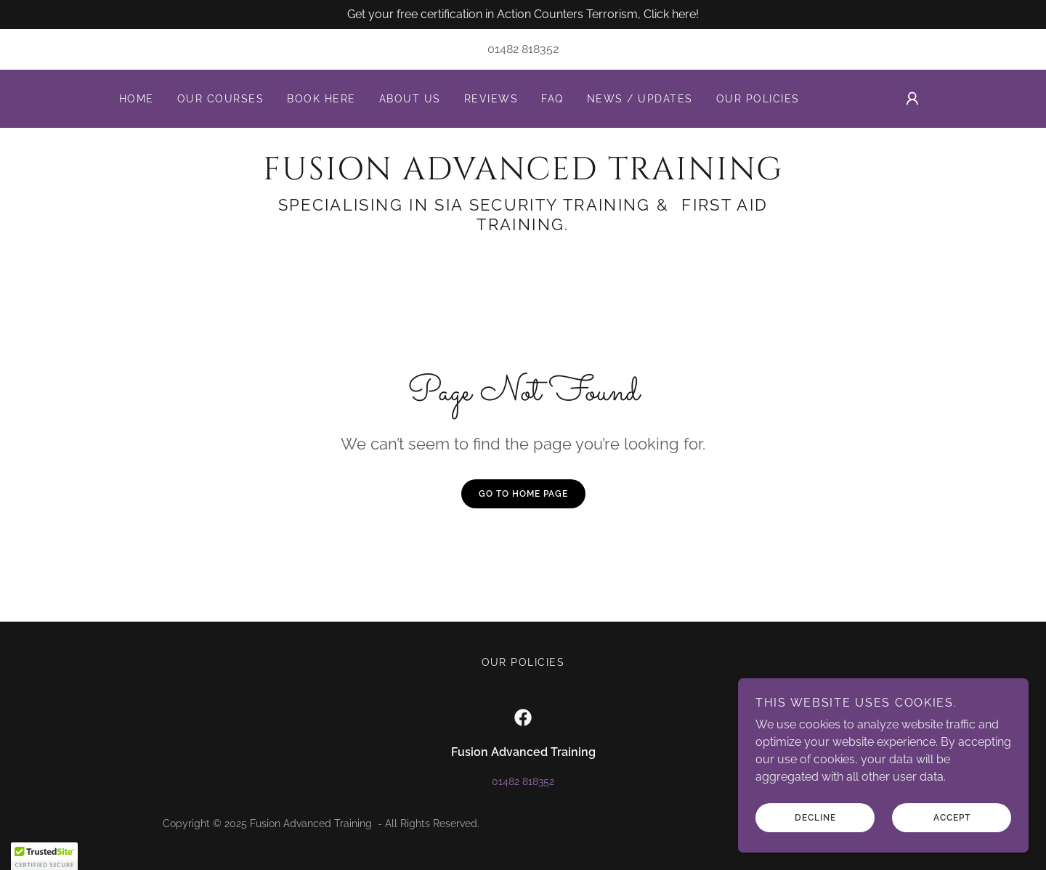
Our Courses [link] (220, 99)
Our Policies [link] (758, 99)
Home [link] (136, 99)
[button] (912, 98)
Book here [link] (321, 99)
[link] (522, 175)
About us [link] (410, 99)
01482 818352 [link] (523, 49)
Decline (815, 818)
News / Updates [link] (640, 99)
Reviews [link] (491, 99)
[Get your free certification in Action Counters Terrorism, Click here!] (523, 14)
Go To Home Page (523, 494)
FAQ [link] (552, 99)
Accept (951, 818)
